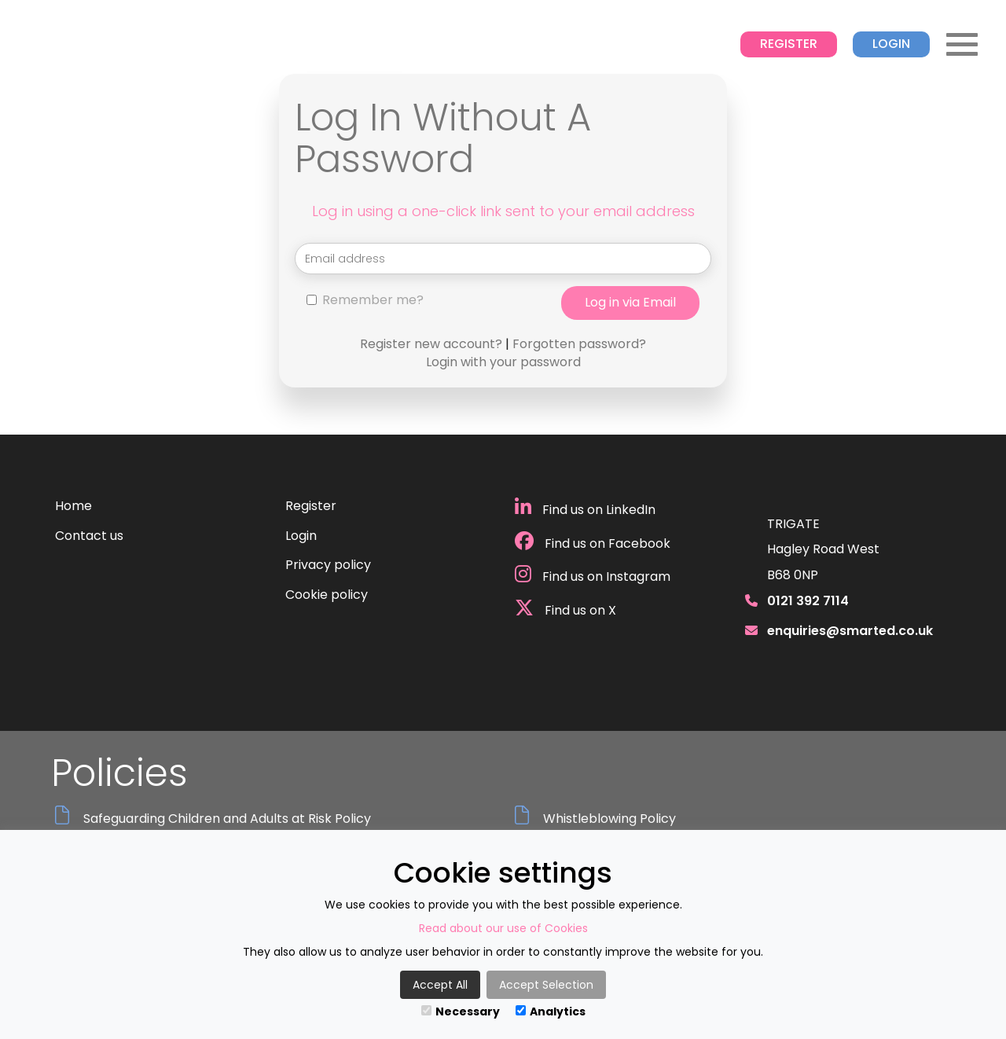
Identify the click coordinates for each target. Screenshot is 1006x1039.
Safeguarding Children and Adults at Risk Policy (227, 819)
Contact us (89, 536)
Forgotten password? (579, 344)
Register (788, 44)
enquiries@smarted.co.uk (850, 631)
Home (73, 506)
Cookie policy (326, 595)
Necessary (460, 1011)
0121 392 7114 (808, 601)
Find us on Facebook (592, 542)
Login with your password (503, 362)
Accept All (440, 985)
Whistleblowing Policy (609, 819)
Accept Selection (546, 985)
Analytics (551, 1011)
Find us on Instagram (592, 575)
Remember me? (365, 300)
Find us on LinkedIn (585, 508)
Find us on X (565, 608)
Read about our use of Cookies (503, 928)
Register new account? (431, 344)
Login (891, 44)
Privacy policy (328, 565)
